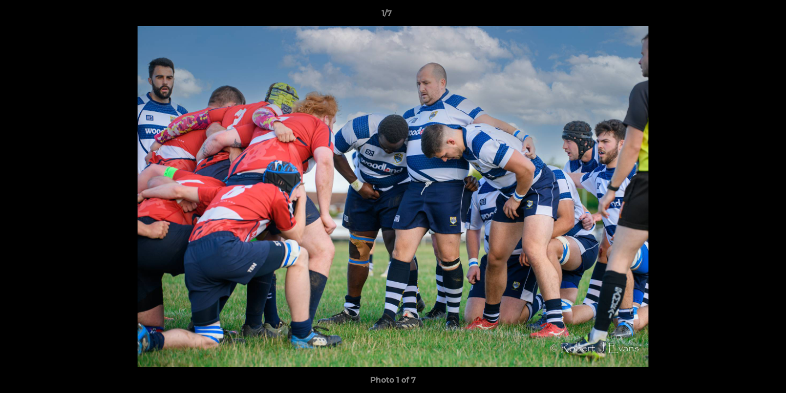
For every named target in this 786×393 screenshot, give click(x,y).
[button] (740, 16)
